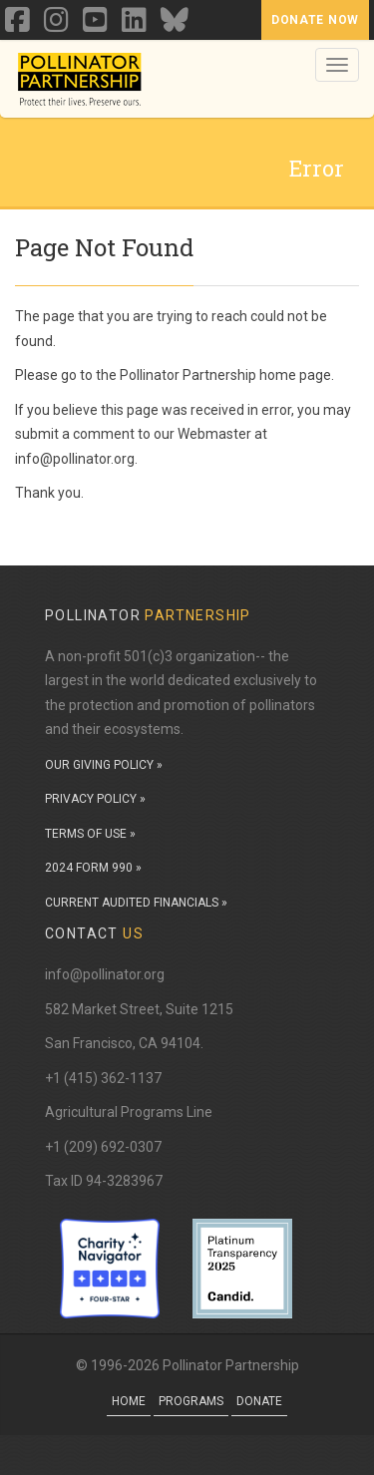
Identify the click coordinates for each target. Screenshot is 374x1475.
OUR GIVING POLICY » (104, 765)
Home (129, 1401)
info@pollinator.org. (76, 459)
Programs (191, 1401)
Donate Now (315, 20)
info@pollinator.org (105, 974)
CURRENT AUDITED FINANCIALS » (136, 903)
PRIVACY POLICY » (95, 799)
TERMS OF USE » (90, 834)
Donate (259, 1401)
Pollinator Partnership (188, 375)
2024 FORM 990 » (93, 868)
